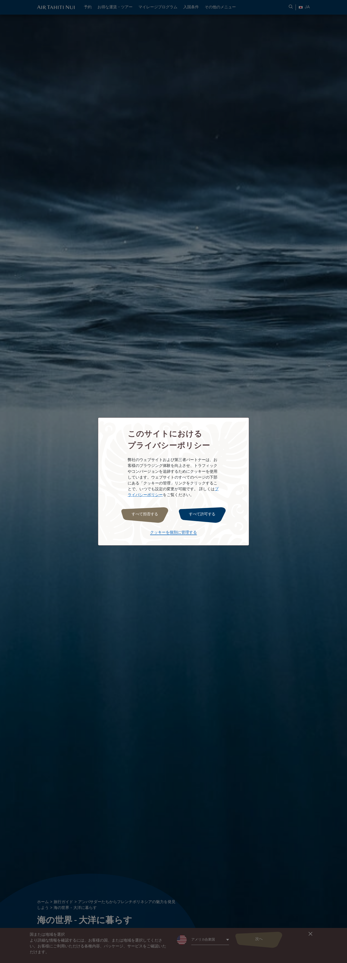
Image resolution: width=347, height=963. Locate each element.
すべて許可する (202, 514)
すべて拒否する (145, 514)
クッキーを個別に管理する (173, 532)
